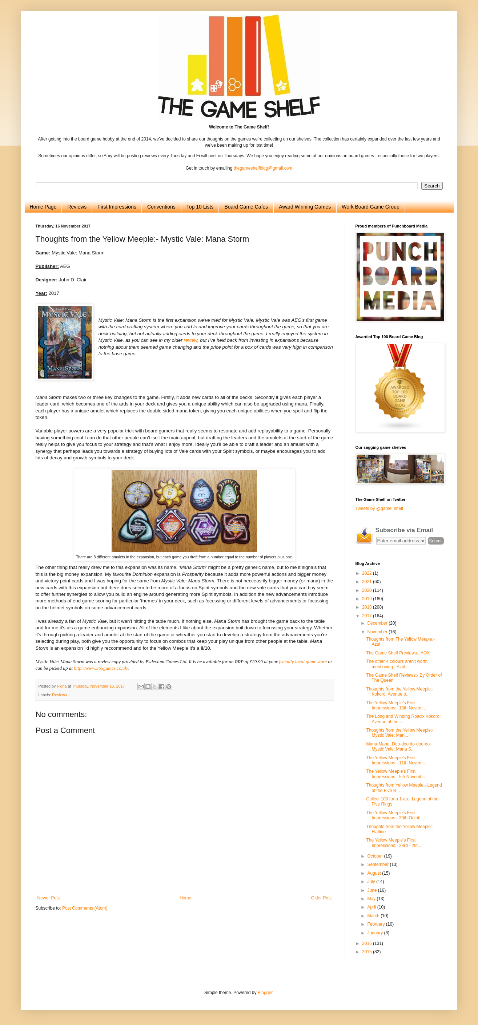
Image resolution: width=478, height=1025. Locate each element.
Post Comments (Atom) (85, 908)
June (372, 890)
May (372, 898)
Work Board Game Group (370, 207)
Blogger (265, 992)
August (374, 873)
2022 (367, 573)
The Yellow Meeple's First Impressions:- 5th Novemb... (396, 774)
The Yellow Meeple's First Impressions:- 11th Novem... (396, 760)
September (378, 864)
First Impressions (116, 207)
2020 (367, 590)
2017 (367, 615)
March (374, 915)
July (371, 881)
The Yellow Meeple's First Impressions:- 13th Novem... (396, 705)
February (376, 924)
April (372, 907)
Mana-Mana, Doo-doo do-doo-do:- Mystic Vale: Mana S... (399, 746)
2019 (367, 598)
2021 (367, 581)
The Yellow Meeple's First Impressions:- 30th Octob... (395, 815)
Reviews (77, 207)
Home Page (43, 207)
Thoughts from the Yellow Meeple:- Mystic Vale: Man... (399, 733)
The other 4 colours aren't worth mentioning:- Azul (396, 664)
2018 (367, 607)
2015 (367, 951)
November (378, 631)
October (375, 856)
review (190, 340)
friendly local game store (303, 661)
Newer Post (48, 898)
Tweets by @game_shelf (379, 508)
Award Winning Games (305, 207)
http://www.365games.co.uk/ (101, 668)
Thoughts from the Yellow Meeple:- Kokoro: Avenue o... (399, 691)
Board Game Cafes (246, 207)
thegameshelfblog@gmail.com (263, 168)
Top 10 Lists (200, 207)
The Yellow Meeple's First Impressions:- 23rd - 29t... (393, 843)
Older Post (321, 898)
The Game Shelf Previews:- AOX (398, 653)
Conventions (161, 207)
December (378, 623)
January (375, 932)
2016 (367, 943)
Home (185, 898)
